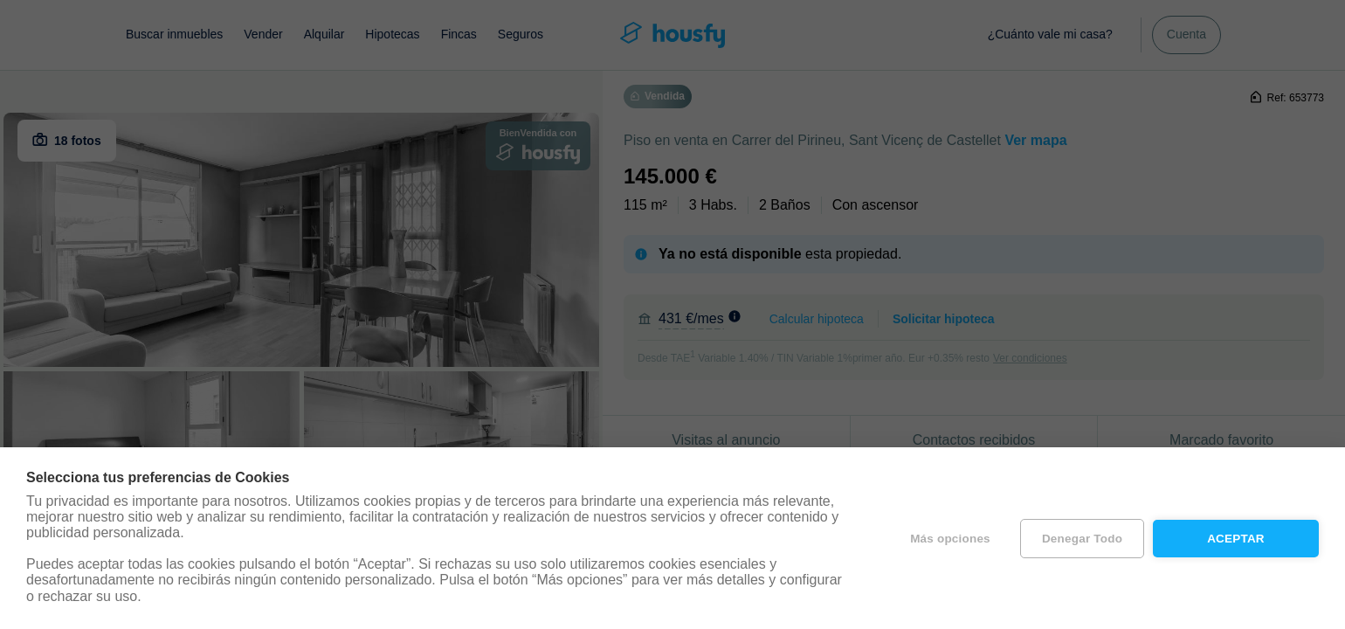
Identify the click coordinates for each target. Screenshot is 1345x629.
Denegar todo (1082, 538)
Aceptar (1236, 538)
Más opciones (950, 538)
